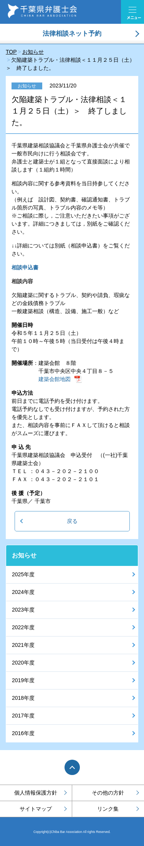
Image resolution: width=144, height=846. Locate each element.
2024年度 (23, 592)
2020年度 (23, 663)
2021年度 (23, 645)
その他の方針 (108, 793)
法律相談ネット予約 (72, 33)
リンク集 (108, 809)
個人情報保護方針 (35, 793)
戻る (72, 521)
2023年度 (23, 610)
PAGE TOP (72, 767)
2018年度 (23, 698)
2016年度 (23, 733)
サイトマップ (36, 809)
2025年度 (23, 574)
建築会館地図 (54, 379)
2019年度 (23, 680)
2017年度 (23, 715)
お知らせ (24, 555)
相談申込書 (25, 267)
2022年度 (23, 627)
